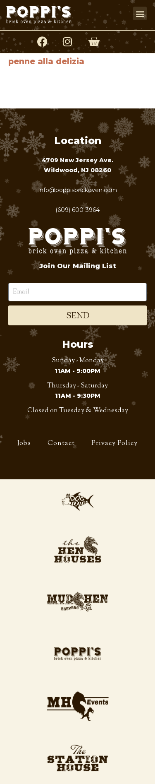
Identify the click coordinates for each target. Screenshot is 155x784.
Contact (61, 443)
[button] (140, 13)
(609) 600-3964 (77, 210)
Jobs (24, 443)
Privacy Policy (114, 443)
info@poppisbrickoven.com (77, 190)
